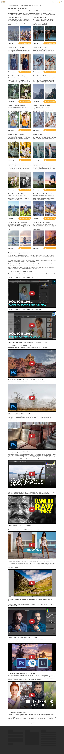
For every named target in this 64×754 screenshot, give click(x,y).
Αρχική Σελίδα (15, 1)
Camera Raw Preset (25, 43)
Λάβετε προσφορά (55, 2)
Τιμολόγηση (33, 1)
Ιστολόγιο (43, 1)
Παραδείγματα (27, 1)
